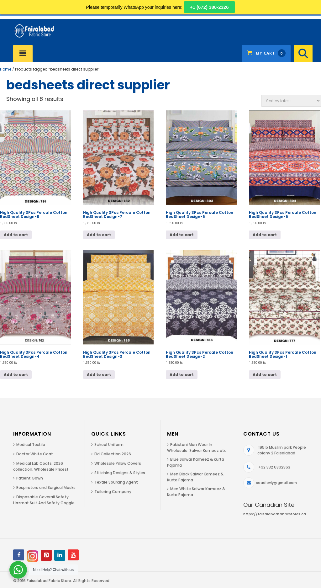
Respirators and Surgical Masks (46, 487)
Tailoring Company (112, 491)
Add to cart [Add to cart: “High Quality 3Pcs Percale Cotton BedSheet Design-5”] (265, 234)
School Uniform (109, 444)
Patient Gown (29, 478)
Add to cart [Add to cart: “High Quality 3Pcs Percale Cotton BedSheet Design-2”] (182, 374)
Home (5, 69)
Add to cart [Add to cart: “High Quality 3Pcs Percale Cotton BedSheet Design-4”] (16, 374)
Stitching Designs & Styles (119, 472)
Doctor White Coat (34, 454)
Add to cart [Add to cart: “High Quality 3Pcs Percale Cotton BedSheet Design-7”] (99, 234)
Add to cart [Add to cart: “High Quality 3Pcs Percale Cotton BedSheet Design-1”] (265, 374)
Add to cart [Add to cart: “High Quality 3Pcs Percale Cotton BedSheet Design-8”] (16, 234)
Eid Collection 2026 (112, 454)
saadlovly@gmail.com (276, 482)
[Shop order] (291, 101)
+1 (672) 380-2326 (209, 7)
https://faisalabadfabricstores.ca (274, 513)
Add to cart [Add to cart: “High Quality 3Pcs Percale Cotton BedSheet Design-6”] (182, 234)
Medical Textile (30, 444)
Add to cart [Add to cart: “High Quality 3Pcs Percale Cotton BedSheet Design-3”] (99, 374)
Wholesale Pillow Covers (117, 463)
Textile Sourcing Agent (116, 482)
